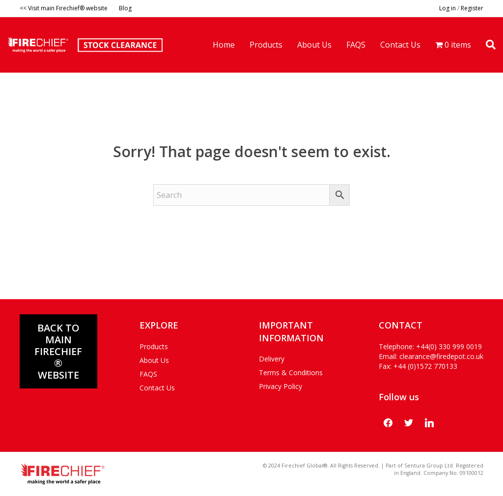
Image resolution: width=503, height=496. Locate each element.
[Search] (487, 44)
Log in (447, 8)
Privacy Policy (280, 386)
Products (266, 44)
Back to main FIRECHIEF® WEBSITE (58, 351)
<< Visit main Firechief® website (64, 8)
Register (472, 8)
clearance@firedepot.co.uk (441, 356)
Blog (125, 8)
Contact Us (400, 44)
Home (224, 44)
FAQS (355, 44)
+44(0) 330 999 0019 (449, 346)
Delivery (271, 358)
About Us (314, 44)
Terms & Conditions (291, 372)
